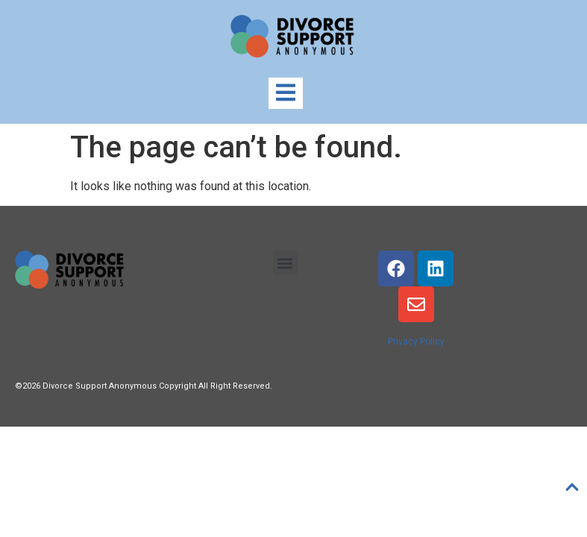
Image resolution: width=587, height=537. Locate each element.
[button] (285, 263)
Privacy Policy (416, 341)
